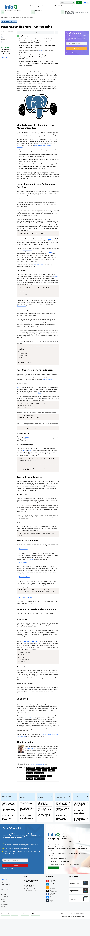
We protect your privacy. (71, 54)
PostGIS (19, 390)
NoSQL (43, 781)
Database (30, 783)
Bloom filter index (24, 581)
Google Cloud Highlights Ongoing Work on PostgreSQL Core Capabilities (62, 818)
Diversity (4, 918)
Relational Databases (33, 781)
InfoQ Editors (5, 904)
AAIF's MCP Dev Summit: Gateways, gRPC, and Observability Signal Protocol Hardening (62, 826)
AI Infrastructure (45, 6)
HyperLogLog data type (30, 646)
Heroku (52, 775)
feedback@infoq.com (6, 930)
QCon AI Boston (31, 897)
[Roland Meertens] (3, 44)
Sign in (85, 1)
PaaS (49, 781)
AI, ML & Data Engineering (9, 23)
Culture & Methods (57, 6)
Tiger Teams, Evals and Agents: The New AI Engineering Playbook (44, 812)
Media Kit (4, 911)
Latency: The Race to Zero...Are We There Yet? (26, 811)
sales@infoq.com (15, 930)
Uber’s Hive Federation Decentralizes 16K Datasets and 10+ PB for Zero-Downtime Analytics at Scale (26, 818)
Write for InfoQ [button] (51, 1)
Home (3, 889)
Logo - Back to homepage (8, 5)
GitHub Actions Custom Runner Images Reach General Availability (80, 820)
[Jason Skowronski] (3, 39)
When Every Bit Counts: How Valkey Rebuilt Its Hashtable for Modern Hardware (8, 826)
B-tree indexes (23, 553)
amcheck (31, 563)
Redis (45, 775)
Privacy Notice (63, 931)
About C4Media (5, 909)
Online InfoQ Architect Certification (32, 893)
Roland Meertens (8, 43)
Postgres (30, 778)
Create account (5, 891)
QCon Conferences (6, 896)
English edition (42, 1)
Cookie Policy (81, 931)
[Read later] (26, 34)
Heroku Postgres (28, 723)
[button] (76, 50)
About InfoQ (4, 906)
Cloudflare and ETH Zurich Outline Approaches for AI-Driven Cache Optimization (26, 826)
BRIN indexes (23, 566)
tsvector (41, 52)
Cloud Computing (40, 783)
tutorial (29, 442)
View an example (16, 848)
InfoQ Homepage (5, 19)
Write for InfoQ (5, 901)
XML (30, 454)
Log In (3, 894)
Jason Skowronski (8, 39)
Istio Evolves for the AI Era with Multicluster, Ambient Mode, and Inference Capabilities (80, 827)
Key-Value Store (39, 778)
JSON (24, 454)
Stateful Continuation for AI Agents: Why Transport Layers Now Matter (8, 819)
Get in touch (5, 59)
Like (21, 34)
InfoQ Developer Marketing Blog (5, 915)
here (39, 396)
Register (78, 1)
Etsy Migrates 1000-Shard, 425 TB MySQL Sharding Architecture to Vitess (62, 812)
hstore (27, 440)
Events (72, 6)
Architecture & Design (32, 6)
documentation (21, 308)
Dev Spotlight (30, 753)
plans (49, 241)
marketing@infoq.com (36, 930)
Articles (12, 19)
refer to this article (39, 267)
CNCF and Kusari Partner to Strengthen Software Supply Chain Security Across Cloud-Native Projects (80, 813)
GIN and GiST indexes (25, 601)
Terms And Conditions (72, 931)
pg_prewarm (21, 256)
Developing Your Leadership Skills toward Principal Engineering (44, 818)
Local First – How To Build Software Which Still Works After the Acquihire (44, 824)
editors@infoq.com (25, 930)
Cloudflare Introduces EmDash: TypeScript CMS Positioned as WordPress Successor (8, 812)
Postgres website (53, 382)
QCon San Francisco (32, 901)
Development (20, 6)
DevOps (67, 6)
